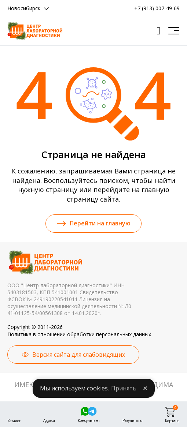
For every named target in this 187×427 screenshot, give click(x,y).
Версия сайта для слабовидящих (78, 355)
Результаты (132, 420)
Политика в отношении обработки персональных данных (79, 334)
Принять (123, 388)
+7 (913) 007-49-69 (157, 8)
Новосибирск (23, 8)
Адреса (49, 420)
